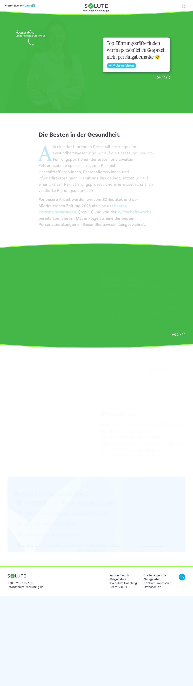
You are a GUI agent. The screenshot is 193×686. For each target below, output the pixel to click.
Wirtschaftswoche (135, 214)
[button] (158, 81)
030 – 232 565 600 (20, 583)
